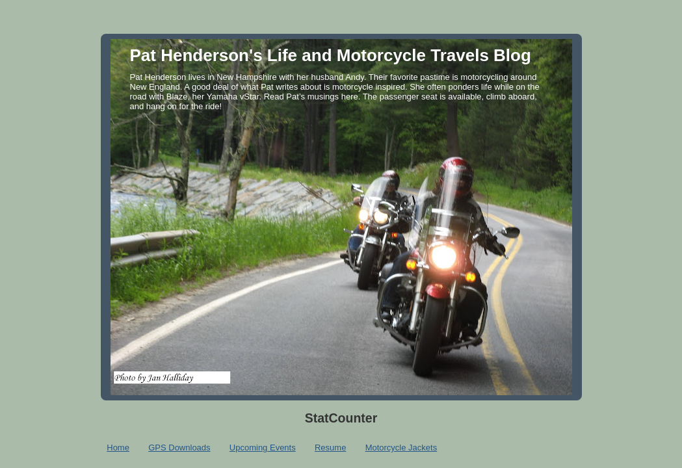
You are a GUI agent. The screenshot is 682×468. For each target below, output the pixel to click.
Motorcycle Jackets (401, 447)
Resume (330, 447)
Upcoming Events (263, 447)
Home (118, 447)
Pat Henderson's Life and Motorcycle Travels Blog (330, 55)
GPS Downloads (179, 447)
